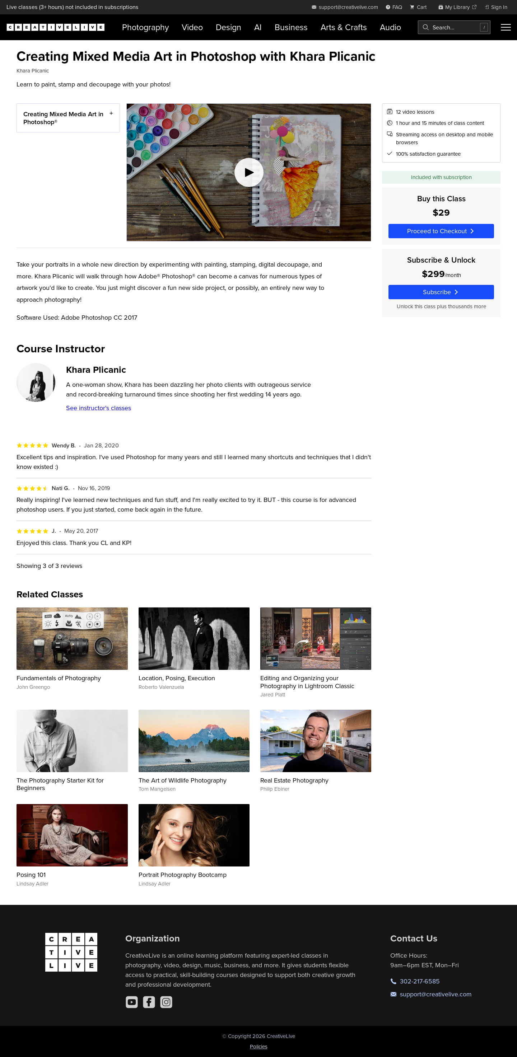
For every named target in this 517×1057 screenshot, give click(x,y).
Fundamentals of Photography (59, 677)
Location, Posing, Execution (177, 677)
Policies (258, 1046)
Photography (145, 27)
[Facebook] (149, 1002)
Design (228, 27)
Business (291, 27)
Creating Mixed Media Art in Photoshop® (63, 117)
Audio (390, 27)
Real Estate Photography (294, 780)
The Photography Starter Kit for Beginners (60, 784)
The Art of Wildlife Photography (183, 780)
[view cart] (420, 7)
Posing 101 (31, 874)
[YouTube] (131, 1002)
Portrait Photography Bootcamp (183, 874)
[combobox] (454, 27)
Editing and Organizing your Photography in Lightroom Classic (307, 681)
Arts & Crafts (344, 27)
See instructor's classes (98, 407)
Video (192, 27)
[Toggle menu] (506, 27)
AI (258, 27)
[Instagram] (166, 1002)
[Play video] (249, 172)
